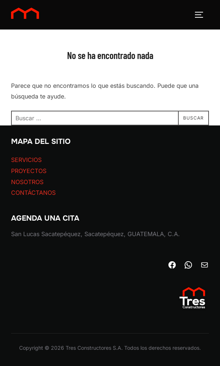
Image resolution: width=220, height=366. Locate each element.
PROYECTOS (28, 171)
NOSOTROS (27, 182)
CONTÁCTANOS (33, 192)
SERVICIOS (26, 159)
